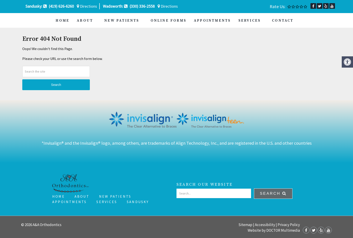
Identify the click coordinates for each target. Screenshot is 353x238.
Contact (282, 20)
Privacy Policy (289, 224)
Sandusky (138, 201)
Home (62, 20)
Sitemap (245, 224)
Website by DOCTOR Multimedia (274, 230)
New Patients (121, 20)
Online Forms (168, 20)
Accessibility (265, 224)
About (85, 20)
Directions (87, 6)
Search (56, 85)
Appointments (212, 20)
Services (249, 20)
